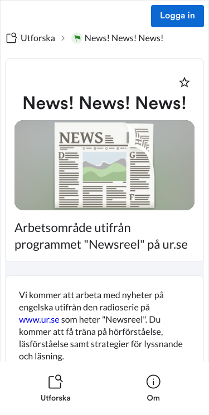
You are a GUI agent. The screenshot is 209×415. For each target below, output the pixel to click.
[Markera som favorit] (184, 82)
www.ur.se (39, 319)
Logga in (177, 16)
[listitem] (55, 388)
